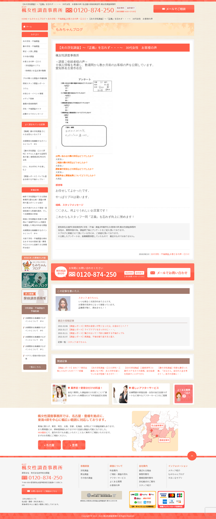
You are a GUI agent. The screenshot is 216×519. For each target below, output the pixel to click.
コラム (25, 88)
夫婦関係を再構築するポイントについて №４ (35, 319)
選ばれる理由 (145, 470)
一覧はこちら (35, 366)
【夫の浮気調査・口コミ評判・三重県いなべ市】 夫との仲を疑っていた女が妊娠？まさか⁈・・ (105, 370)
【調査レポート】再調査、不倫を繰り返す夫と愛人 (91, 336)
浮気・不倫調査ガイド (32, 108)
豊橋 (74, 445)
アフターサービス (118, 477)
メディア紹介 (174, 470)
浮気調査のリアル (32, 65)
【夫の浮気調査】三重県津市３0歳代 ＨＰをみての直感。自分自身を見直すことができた (139, 370)
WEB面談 (42, 432)
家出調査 (84, 474)
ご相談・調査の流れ (119, 474)
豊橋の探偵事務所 (30, 103)
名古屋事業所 (157, 425)
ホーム (29, 26)
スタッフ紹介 (145, 485)
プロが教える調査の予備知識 (35, 78)
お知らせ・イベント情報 (33, 93)
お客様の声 (115, 485)
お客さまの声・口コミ (76, 18)
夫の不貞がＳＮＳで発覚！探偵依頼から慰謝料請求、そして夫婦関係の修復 (35, 210)
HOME (24, 18)
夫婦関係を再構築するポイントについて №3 (35, 329)
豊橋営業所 (164, 440)
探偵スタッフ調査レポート (34, 83)
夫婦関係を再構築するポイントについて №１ (35, 348)
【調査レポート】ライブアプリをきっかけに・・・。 (92, 329)
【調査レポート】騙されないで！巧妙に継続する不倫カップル (96, 333)
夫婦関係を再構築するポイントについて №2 (35, 338)
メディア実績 (28, 98)
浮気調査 (84, 470)
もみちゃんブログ (37, 18)
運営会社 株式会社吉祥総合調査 (35, 472)
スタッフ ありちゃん (77, 342)
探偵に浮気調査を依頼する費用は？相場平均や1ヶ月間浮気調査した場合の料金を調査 (35, 222)
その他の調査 (28, 56)
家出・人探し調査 (30, 51)
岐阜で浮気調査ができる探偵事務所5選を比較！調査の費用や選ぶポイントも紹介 (35, 199)
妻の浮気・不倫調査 (31, 46)
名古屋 (50, 445)
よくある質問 (116, 481)
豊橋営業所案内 (146, 477)
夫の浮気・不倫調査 (57, 18)
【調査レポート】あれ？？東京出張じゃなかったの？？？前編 (72, 369)
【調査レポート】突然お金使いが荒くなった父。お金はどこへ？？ (98, 325)
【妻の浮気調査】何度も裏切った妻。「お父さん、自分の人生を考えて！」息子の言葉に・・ (172, 370)
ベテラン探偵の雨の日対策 (35, 357)
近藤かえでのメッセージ (33, 113)
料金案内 (114, 470)
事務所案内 (144, 474)
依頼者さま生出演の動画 (35, 70)
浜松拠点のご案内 (147, 481)
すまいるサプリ (175, 477)
